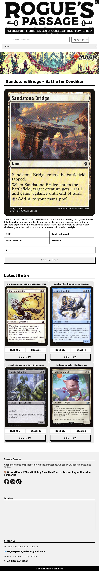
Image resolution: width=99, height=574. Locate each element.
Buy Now (25, 357)
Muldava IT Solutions (53, 569)
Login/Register (80, 39)
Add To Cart (49, 260)
